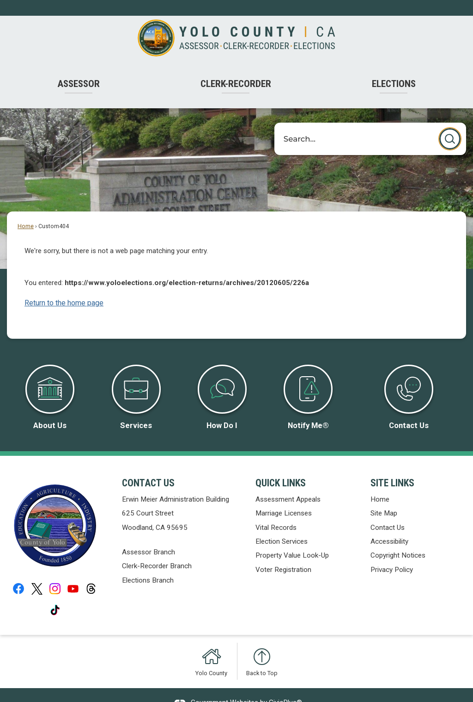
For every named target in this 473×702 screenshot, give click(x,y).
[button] (449, 123)
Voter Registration (283, 554)
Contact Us (387, 512)
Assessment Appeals (288, 483)
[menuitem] (79, 68)
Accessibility (389, 526)
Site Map (383, 497)
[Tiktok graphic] (55, 594)
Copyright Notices (397, 539)
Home (26, 210)
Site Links (392, 467)
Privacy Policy (391, 554)
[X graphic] (36, 573)
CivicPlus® (285, 687)
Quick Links (280, 467)
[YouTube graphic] (73, 572)
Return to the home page (63, 287)
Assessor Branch (148, 536)
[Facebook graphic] (18, 572)
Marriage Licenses (283, 497)
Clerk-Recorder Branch (157, 550)
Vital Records (276, 512)
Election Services (281, 526)
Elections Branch (148, 564)
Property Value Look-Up (292, 539)
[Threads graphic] (91, 572)
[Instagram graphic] (55, 572)
